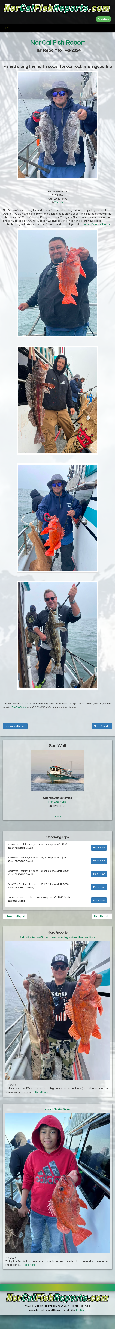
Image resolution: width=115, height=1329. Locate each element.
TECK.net (81, 1310)
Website (59, 202)
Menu (7, 28)
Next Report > (102, 726)
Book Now (99, 847)
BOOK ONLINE (19, 707)
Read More (41, 1092)
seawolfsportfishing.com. (98, 224)
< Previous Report (15, 726)
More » (57, 816)
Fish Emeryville (57, 801)
